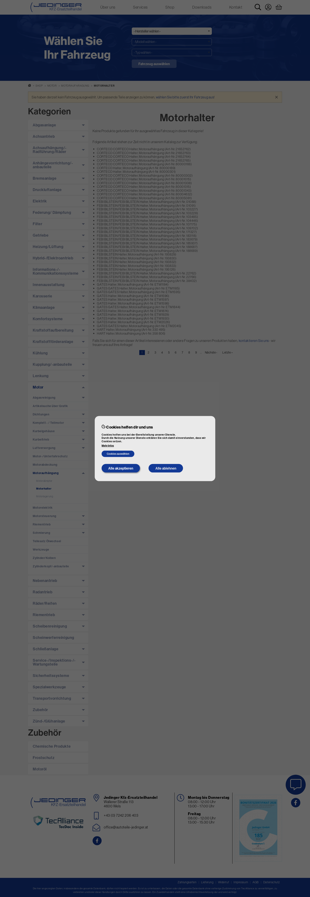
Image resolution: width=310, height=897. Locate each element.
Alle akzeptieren (120, 468)
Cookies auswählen (118, 453)
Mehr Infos (108, 445)
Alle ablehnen (165, 468)
